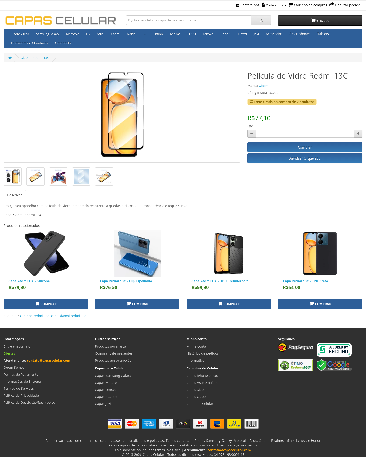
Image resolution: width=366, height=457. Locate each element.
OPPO (191, 34)
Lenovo (208, 34)
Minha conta (274, 5)
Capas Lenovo (105, 389)
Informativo (195, 360)
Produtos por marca (110, 346)
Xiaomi (115, 34)
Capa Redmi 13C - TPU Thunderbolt (219, 281)
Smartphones (299, 34)
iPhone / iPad (20, 34)
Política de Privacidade (21, 395)
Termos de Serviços (19, 388)
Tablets (323, 34)
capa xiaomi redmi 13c (68, 316)
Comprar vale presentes (114, 353)
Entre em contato (17, 346)
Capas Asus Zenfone (202, 382)
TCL (144, 34)
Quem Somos (14, 367)
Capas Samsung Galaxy (113, 375)
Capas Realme (106, 396)
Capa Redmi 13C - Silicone (29, 281)
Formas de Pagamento (21, 374)
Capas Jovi (103, 403)
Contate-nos (247, 5)
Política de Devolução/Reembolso (29, 402)
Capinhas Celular (200, 403)
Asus (100, 34)
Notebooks (63, 43)
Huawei (241, 34)
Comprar (305, 147)
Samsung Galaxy (47, 34)
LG (88, 34)
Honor (224, 34)
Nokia (131, 34)
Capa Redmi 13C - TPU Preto (305, 281)
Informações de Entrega (22, 381)
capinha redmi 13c (34, 316)
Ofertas (9, 353)
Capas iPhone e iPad (202, 375)
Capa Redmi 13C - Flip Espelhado (126, 281)
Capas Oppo (196, 396)
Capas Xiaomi (197, 389)
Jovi (256, 34)
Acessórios (274, 34)
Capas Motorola (107, 382)
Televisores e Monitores (29, 43)
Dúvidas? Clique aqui (305, 158)
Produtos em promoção (113, 360)
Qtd (250, 126)
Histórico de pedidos (203, 353)
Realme (175, 34)
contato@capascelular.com (48, 360)
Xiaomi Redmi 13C (35, 57)
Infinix (158, 34)
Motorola (72, 34)
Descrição (14, 195)
